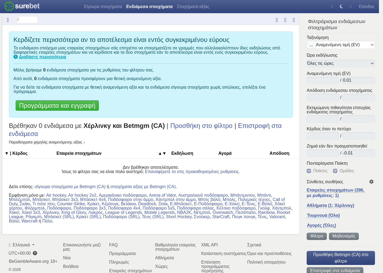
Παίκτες (320, 171)
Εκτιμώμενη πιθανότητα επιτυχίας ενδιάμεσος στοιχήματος (339, 110)
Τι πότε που (44, 204)
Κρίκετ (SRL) (88, 216)
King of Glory (74, 212)
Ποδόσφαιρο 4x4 (124, 208)
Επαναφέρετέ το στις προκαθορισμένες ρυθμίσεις (192, 171)
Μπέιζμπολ (19, 199)
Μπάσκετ (41, 199)
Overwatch (223, 212)
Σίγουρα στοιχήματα (103, 6)
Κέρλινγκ (110, 204)
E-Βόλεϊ (265, 204)
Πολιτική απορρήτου (266, 262)
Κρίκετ (93, 204)
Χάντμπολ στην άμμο (176, 199)
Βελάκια (128, 204)
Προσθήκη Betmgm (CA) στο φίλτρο (340, 257)
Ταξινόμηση (318, 37)
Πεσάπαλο (245, 212)
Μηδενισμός (344, 236)
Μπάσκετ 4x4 (93, 199)
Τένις (262, 216)
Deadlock (147, 204)
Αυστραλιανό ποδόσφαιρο (203, 195)
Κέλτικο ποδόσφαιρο (235, 208)
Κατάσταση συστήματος (223, 253)
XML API (209, 245)
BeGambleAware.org (29, 261)
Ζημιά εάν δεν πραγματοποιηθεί (337, 146)
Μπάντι (264, 195)
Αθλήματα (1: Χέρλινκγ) (330, 205)
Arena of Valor (162, 195)
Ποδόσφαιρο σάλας (195, 208)
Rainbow (266, 212)
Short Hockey (178, 216)
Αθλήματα (164, 258)
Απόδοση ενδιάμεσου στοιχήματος (339, 90)
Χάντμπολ (281, 208)
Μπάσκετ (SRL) (59, 216)
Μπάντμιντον (242, 195)
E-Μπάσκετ (181, 204)
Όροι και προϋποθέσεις (269, 253)
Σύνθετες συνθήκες (325, 182)
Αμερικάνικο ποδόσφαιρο (122, 195)
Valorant (277, 216)
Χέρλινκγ (50, 212)
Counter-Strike (71, 204)
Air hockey (56, 195)
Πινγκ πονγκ (243, 216)
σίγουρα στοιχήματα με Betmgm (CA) (70, 186)
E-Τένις (248, 204)
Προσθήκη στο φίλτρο (201, 125)
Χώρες (161, 266)
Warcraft (30, 221)
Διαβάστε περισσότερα (42, 57)
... (311, 44)
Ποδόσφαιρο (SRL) (121, 216)
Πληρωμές (119, 262)
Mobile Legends (159, 212)
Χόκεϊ (14, 212)
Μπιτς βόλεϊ (209, 199)
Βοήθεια (70, 266)
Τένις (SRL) (153, 216)
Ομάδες (346, 171)
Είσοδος (367, 6)
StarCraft (221, 216)
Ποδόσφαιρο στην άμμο (130, 199)
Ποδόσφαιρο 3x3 (90, 208)
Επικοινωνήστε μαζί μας (82, 247)
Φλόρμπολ (34, 208)
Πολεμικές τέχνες (254, 199)
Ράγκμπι (34, 216)
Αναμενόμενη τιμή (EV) (328, 73)
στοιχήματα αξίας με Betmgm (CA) (143, 186)
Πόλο (47, 221)
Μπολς (229, 199)
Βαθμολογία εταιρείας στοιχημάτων (175, 247)
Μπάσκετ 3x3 (65, 199)
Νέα (67, 258)
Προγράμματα (122, 253)
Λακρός (95, 212)
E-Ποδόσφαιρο (208, 204)
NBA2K (184, 212)
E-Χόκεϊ (232, 204)
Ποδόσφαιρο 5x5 (159, 208)
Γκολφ (264, 208)
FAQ (113, 245)
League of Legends (123, 212)
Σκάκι (25, 204)
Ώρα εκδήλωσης (322, 55)
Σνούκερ (202, 216)
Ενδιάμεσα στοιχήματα (149, 6)
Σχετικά (254, 245)
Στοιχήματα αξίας (193, 6)
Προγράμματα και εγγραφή (57, 105)
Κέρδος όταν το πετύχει (329, 129)
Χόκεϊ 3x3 (31, 212)
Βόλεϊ (14, 221)
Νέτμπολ (202, 212)
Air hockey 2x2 (82, 195)
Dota (163, 204)
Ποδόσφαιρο (59, 208)
